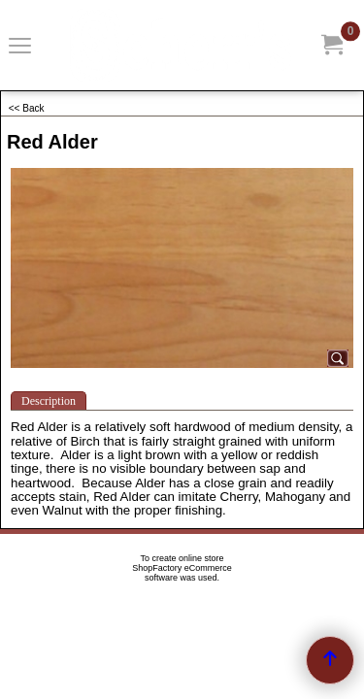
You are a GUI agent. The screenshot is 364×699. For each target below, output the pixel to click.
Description (48, 401)
